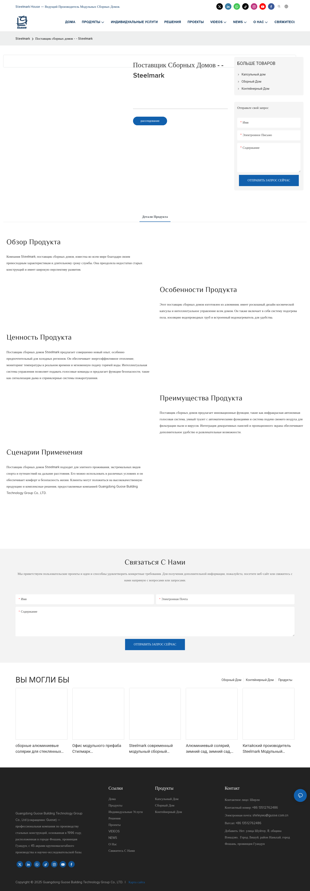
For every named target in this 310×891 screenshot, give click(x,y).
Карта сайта (136, 882)
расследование (150, 120)
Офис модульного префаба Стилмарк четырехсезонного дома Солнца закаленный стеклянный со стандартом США (97, 748)
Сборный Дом (231, 680)
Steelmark (23, 38)
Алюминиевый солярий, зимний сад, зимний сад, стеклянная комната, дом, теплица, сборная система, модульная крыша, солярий (211, 748)
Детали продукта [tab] (155, 216)
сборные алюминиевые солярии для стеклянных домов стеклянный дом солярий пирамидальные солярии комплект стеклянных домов (39, 748)
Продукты (285, 680)
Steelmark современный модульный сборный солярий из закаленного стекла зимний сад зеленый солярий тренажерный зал (154, 748)
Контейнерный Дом (260, 680)
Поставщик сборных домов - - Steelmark (64, 38)
